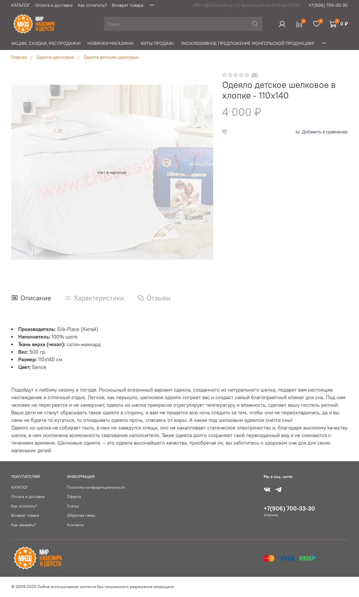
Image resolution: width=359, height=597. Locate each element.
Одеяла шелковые (55, 57)
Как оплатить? (92, 5)
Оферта (74, 496)
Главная (19, 57)
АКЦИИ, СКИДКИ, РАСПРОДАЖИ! (46, 43)
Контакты (75, 524)
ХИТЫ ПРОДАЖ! (157, 43)
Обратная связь (81, 515)
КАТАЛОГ (20, 5)
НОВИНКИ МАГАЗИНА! (111, 43)
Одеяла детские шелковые (111, 57)
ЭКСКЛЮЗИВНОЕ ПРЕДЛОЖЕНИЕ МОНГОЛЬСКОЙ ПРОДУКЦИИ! (247, 43)
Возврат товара (127, 5)
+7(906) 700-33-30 (328, 5)
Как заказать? (23, 524)
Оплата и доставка (54, 5)
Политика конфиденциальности (96, 487)
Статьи (73, 506)
